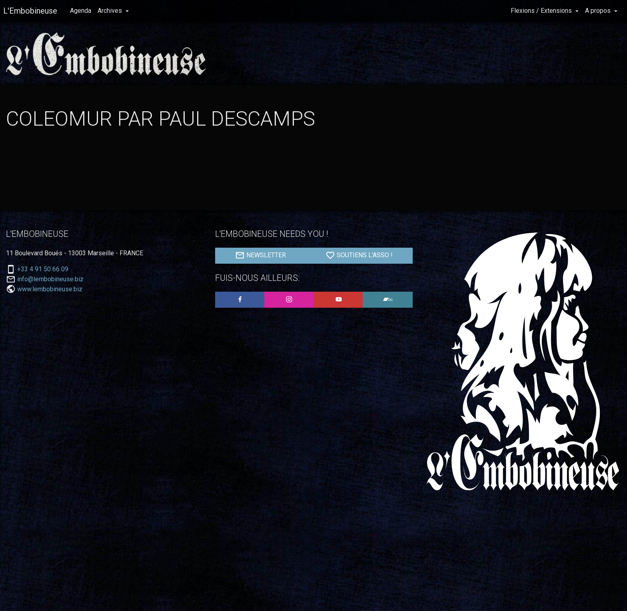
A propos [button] (598, 10)
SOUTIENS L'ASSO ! (359, 255)
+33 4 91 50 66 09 (42, 269)
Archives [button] (111, 10)
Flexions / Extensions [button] (542, 10)
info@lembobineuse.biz (50, 279)
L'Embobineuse (30, 11)
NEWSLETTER (260, 255)
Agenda (80, 10)
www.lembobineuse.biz (49, 289)
